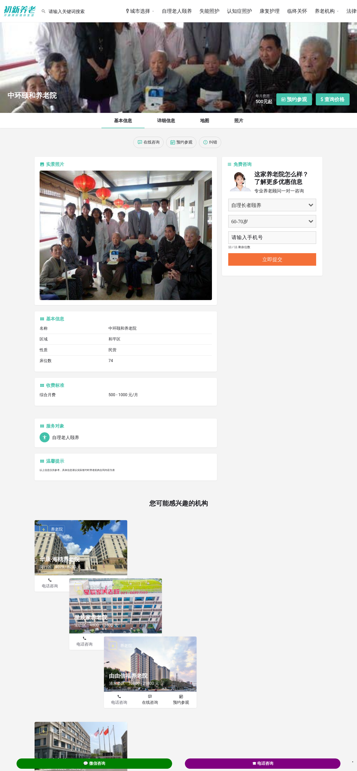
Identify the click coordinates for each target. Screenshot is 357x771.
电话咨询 (50, 586)
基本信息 (123, 120)
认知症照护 (239, 11)
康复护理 (270, 11)
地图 (204, 120)
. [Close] (352, 760)
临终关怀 (297, 11)
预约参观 (112, 586)
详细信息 (166, 120)
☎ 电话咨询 (262, 763)
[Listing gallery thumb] (126, 235)
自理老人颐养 (177, 11)
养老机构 (325, 11)
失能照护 (209, 11)
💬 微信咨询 (94, 763)
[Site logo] (20, 11)
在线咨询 (81, 586)
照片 (238, 120)
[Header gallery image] (178, 56)
